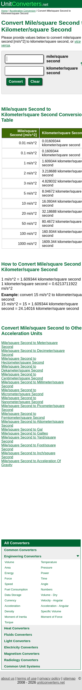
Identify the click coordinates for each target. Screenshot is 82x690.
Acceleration (12, 605)
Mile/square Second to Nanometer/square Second (22, 400)
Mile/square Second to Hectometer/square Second (22, 360)
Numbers (46, 589)
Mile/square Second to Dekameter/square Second (22, 368)
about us (7, 678)
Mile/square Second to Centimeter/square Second (22, 376)
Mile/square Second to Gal (22, 429)
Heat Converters (17, 628)
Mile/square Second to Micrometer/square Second (22, 392)
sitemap (69, 678)
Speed (9, 584)
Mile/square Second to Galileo (24, 433)
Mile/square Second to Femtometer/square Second (23, 416)
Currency (10, 600)
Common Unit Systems (22, 666)
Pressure (46, 567)
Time (44, 578)
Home (4, 10)
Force (8, 578)
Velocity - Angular (52, 600)
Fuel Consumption (16, 589)
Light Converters (17, 641)
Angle (44, 584)
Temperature (49, 562)
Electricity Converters (21, 647)
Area (7, 567)
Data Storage (13, 595)
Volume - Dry (49, 595)
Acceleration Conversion (23, 10)
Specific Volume (51, 611)
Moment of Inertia (16, 616)
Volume (9, 562)
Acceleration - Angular (55, 605)
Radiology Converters (21, 660)
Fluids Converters (18, 634)
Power (45, 573)
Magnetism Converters (22, 653)
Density (9, 611)
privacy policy (49, 678)
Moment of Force (51, 616)
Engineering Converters (22, 556)
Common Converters (20, 550)
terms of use (27, 678)
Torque (9, 622)
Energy (9, 573)
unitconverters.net (51, 682)
